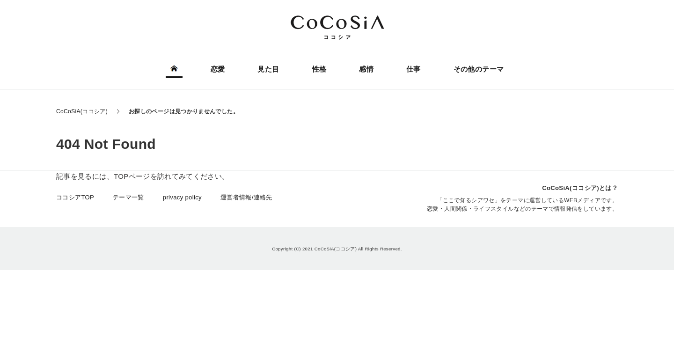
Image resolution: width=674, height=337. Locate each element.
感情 (366, 69)
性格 (319, 69)
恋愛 (218, 69)
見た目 (268, 69)
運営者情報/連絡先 (246, 197)
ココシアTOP (75, 197)
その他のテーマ (479, 69)
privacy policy (182, 197)
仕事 (413, 69)
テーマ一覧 (128, 197)
